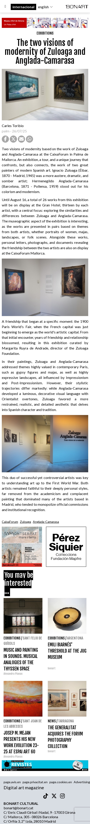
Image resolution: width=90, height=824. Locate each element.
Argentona (75, 638)
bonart (52, 668)
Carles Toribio (13, 125)
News (52, 721)
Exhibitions (45, 33)
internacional (23, 7)
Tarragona (66, 721)
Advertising (82, 782)
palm (5, 131)
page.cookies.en (60, 782)
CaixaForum (10, 522)
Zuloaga (25, 522)
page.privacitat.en (35, 782)
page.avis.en (12, 782)
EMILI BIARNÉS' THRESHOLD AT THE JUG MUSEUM (67, 651)
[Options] (5, 6)
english (45, 7)
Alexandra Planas (13, 673)
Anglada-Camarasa (46, 522)
